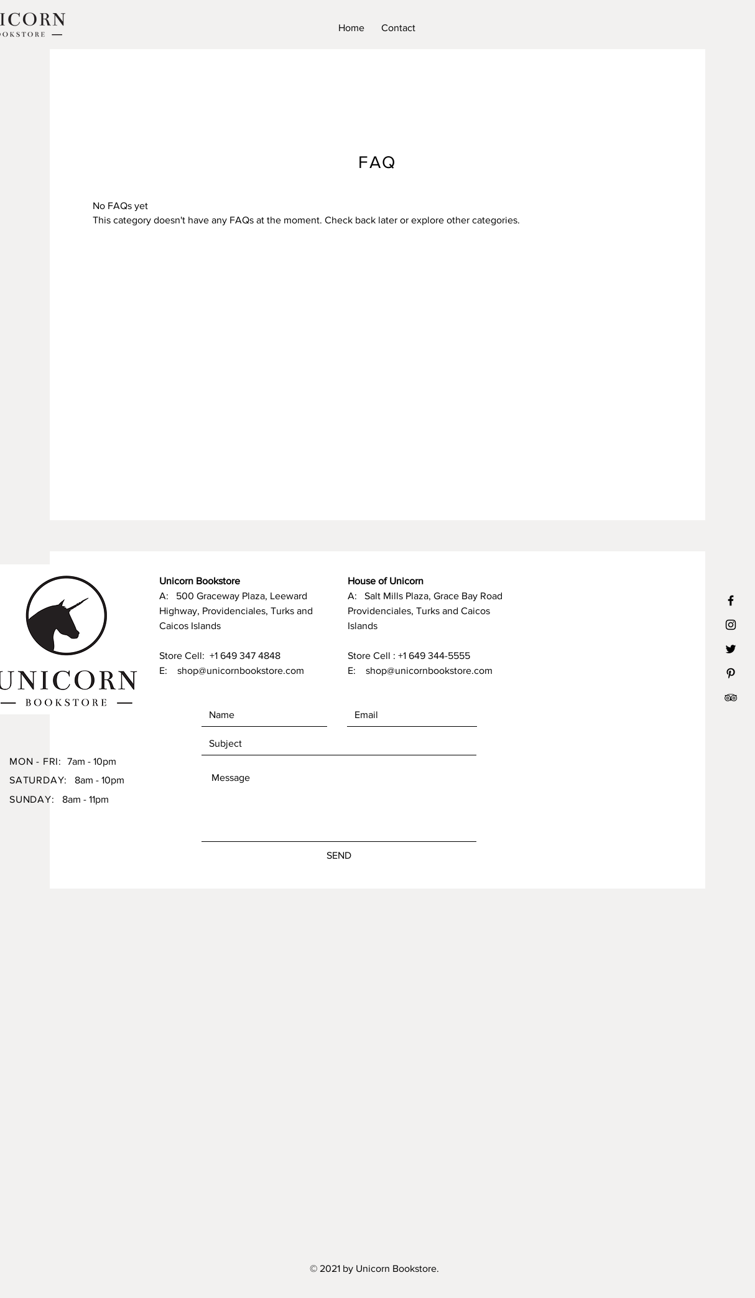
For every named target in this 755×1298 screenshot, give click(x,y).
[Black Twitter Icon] (731, 649)
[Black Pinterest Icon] (731, 673)
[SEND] (339, 855)
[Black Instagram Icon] (731, 625)
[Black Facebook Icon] (731, 600)
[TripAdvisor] (731, 697)
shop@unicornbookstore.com (240, 670)
